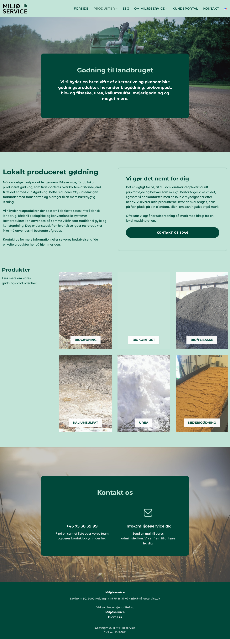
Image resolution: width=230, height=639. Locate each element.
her (103, 538)
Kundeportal (185, 8)
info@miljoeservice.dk (148, 526)
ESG (126, 8)
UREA (143, 422)
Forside (81, 8)
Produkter (106, 9)
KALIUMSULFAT (85, 422)
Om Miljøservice (150, 9)
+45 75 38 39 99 (82, 526)
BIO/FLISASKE (202, 340)
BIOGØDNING (86, 340)
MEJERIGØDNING (202, 422)
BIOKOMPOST (144, 340)
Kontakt (211, 8)
